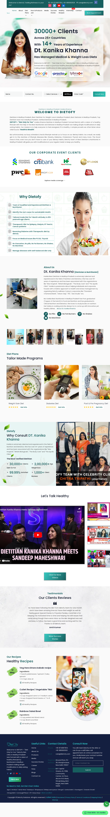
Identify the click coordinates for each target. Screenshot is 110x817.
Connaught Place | (22, 793)
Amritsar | (14, 790)
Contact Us (36, 776)
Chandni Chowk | (89, 790)
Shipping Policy (96, 797)
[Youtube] (59, 5)
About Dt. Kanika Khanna (66, 308)
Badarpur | (31, 790)
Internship (70, 11)
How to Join (33, 13)
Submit (88, 770)
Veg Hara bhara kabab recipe (35, 667)
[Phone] (106, 804)
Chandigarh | (78, 790)
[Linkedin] (63, 5)
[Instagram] (49, 5)
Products (39, 11)
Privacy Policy (70, 797)
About (21, 11)
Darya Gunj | (36, 793)
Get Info (23, 407)
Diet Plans (27, 13)
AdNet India (51, 797)
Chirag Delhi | (11, 793)
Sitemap (55, 800)
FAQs (33, 769)
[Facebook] (95, 2)
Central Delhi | (69, 790)
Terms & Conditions (83, 797)
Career (34, 765)
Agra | (9, 790)
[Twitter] (54, 5)
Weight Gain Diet (16, 403)
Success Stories (54, 12)
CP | (30, 793)
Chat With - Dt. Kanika (94, 812)
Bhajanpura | (39, 790)
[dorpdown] (52, 94)
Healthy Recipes (61, 12)
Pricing (15, 779)
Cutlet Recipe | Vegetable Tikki (36, 689)
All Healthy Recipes (28, 683)
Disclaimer (60, 797)
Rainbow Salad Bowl (30, 711)
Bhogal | (61, 790)
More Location (47, 793)
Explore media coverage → (55, 180)
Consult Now (99, 94)
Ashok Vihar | (22, 790)
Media (46, 11)
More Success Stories (55, 637)
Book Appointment (94, 13)
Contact (79, 11)
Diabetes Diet (52, 403)
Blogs (34, 772)
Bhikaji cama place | (51, 790)
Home (14, 11)
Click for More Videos (55, 576)
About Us (35, 751)
